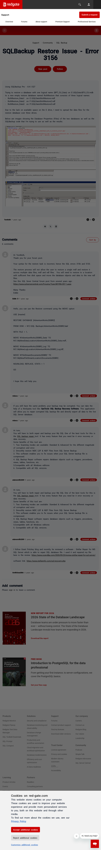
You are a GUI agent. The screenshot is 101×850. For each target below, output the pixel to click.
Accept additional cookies (25, 830)
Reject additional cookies (25, 838)
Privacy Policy (18, 821)
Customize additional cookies (24, 845)
